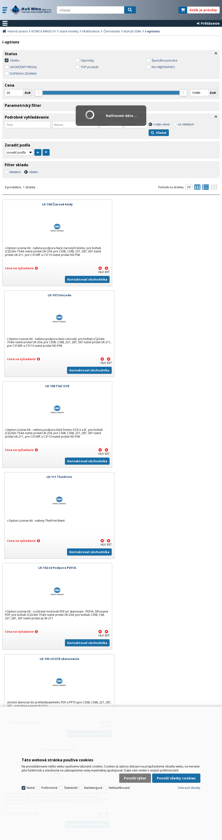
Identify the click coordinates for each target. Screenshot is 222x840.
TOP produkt (90, 67)
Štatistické (71, 784)
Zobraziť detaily (189, 784)
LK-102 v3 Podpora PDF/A (56, 386)
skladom (15, 172)
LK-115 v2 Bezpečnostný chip (166, 477)
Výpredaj (87, 60)
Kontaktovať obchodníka (84, 279)
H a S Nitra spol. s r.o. (31, 10)
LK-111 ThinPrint (166, 295)
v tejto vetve (161, 124)
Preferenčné (49, 784)
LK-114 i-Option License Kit (55, 568)
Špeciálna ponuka (164, 60)
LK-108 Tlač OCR (55, 295)
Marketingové (93, 784)
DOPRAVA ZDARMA (23, 73)
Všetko (15, 60)
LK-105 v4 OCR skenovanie (166, 386)
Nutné (31, 784)
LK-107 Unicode (166, 204)
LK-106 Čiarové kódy (55, 204)
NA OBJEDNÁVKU (163, 67)
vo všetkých (186, 124)
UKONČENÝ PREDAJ (23, 67)
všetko (33, 172)
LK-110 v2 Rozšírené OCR (55, 477)
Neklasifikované (119, 784)
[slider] (39, 92)
